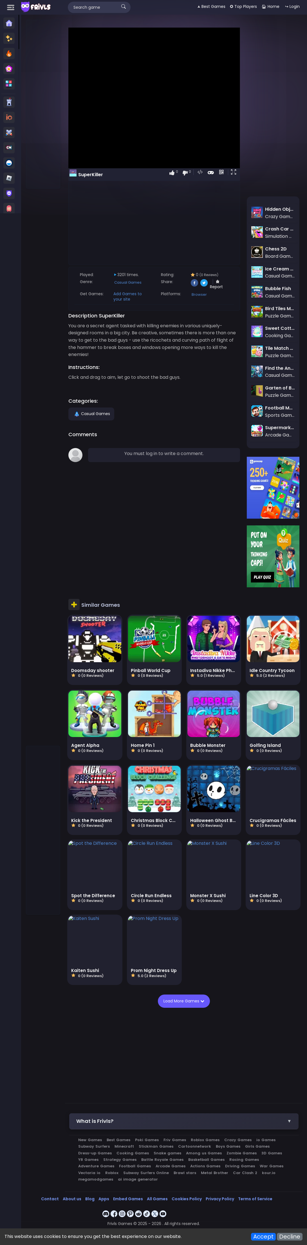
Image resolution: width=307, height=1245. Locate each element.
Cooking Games (134, 1152)
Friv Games (176, 1138)
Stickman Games (157, 1145)
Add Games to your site (129, 296)
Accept (263, 1236)
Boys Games (229, 1145)
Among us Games (205, 1152)
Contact (50, 1198)
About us (72, 1198)
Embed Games (128, 1198)
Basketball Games (207, 1158)
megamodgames (96, 1178)
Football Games (136, 1165)
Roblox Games (206, 1138)
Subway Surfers (95, 1145)
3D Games (273, 1152)
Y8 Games (89, 1158)
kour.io (270, 1171)
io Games (267, 1138)
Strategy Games (121, 1158)
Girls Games (258, 1145)
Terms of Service (255, 1198)
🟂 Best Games (211, 6)
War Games (272, 1165)
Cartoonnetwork (195, 1145)
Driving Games (241, 1165)
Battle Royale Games (163, 1158)
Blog (90, 1198)
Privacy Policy (220, 1198)
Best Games (119, 1138)
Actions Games (206, 1165)
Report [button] (216, 285)
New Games (91, 1138)
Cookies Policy (187, 1198)
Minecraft (125, 1145)
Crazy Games (239, 1138)
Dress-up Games (96, 1152)
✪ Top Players (243, 6)
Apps (103, 1198)
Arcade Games (172, 1165)
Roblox (113, 1171)
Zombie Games (243, 1152)
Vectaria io (90, 1171)
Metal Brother (215, 1171)
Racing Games (245, 1158)
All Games (157, 1198)
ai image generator (139, 1178)
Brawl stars (186, 1171)
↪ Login (292, 6)
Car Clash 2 (246, 1171)
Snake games (168, 1152)
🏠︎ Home (270, 6)
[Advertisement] (43, 104)
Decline (289, 1236)
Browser (199, 294)
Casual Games (129, 282)
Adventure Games (97, 1165)
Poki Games (148, 1138)
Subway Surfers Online (147, 1171)
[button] (235, 172)
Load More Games (184, 1000)
